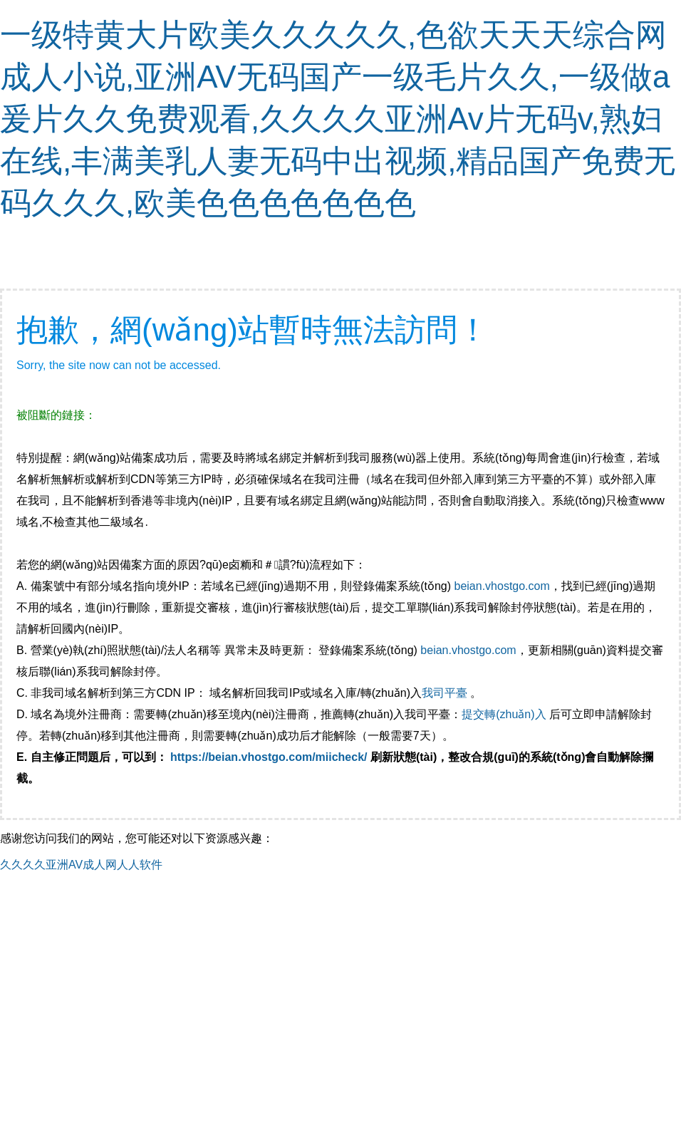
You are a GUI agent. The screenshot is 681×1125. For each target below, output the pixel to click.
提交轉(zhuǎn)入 (504, 714)
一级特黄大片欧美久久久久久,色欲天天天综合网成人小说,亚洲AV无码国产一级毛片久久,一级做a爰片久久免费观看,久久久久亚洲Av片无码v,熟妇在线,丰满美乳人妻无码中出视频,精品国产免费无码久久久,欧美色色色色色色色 (337, 118)
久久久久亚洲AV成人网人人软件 (81, 865)
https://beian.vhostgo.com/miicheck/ (269, 757)
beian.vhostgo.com (501, 586)
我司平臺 (446, 693)
